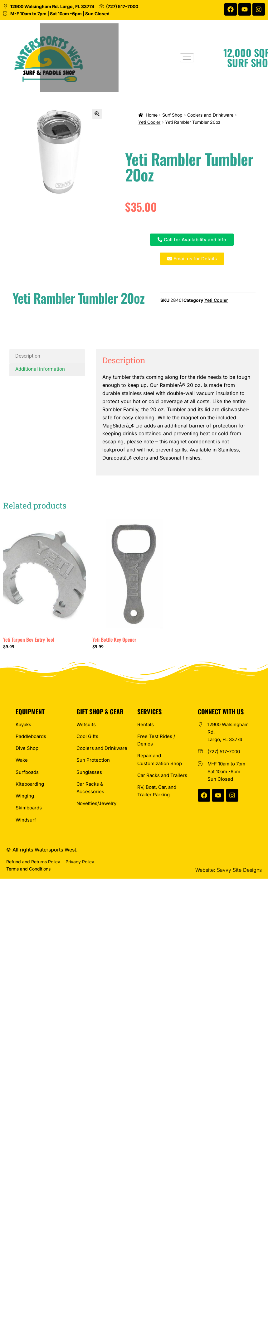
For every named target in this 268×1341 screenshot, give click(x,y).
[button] (97, 114)
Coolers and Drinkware (210, 115)
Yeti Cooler (149, 122)
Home (152, 115)
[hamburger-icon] (209, 57)
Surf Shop (172, 115)
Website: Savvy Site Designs (228, 870)
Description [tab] (27, 356)
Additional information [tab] (40, 369)
